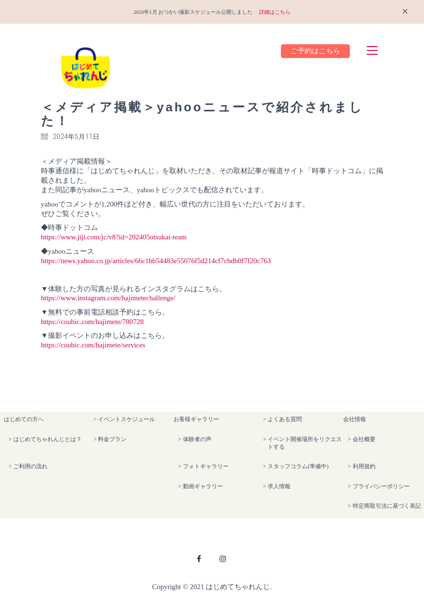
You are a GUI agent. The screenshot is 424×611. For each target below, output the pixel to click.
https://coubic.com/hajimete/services (93, 345)
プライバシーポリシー (381, 486)
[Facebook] (199, 558)
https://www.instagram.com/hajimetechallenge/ (108, 298)
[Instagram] (222, 558)
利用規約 (364, 466)
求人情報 (279, 486)
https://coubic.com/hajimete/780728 (92, 321)
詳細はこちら (274, 12)
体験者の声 (197, 439)
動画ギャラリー (203, 486)
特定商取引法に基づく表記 (387, 506)
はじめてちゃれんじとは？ (47, 439)
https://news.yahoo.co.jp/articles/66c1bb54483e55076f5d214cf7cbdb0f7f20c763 (156, 261)
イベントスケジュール (126, 419)
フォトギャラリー (206, 466)
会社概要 (364, 439)
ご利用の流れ (30, 466)
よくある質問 (285, 419)
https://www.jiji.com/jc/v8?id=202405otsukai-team (114, 237)
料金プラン (112, 439)
